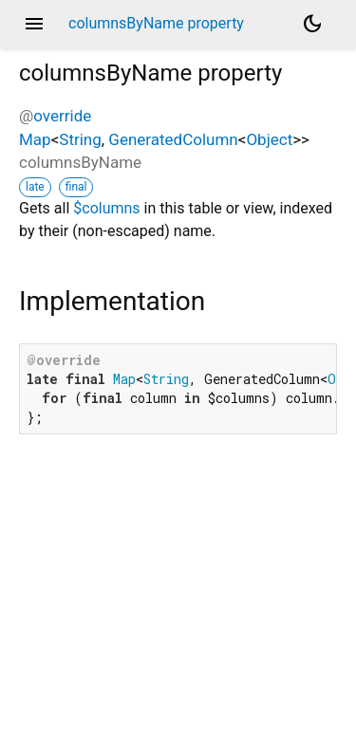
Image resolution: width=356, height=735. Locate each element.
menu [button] (34, 23)
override (62, 115)
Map (35, 139)
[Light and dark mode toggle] (312, 24)
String (80, 139)
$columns (106, 208)
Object (269, 139)
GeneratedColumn (172, 139)
